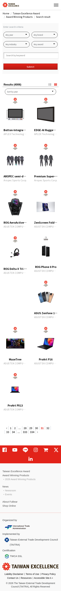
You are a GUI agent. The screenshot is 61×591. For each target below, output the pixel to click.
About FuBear (10, 501)
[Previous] (7, 428)
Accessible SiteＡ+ (43, 578)
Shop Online (9, 506)
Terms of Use (32, 574)
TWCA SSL (13, 556)
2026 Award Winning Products (20, 479)
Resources (26, 578)
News (5, 486)
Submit (30, 66)
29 (30, 428)
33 (7, 432)
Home (6, 13)
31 (42, 428)
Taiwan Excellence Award (26, 13)
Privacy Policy (48, 574)
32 (47, 428)
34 (13, 432)
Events (8, 494)
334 (32, 432)
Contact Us (12, 578)
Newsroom (10, 490)
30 (36, 428)
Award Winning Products (19, 16)
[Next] (37, 432)
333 (25, 432)
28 (25, 428)
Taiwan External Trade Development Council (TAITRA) (31, 541)
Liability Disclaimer (14, 574)
